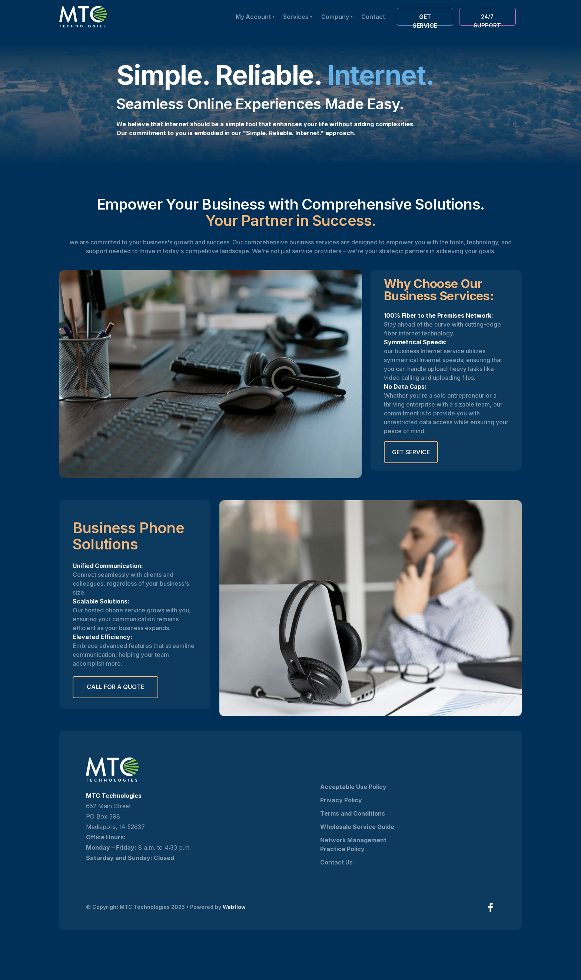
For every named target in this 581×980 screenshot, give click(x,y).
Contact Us (336, 862)
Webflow (234, 907)
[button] (336, 16)
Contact (373, 16)
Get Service (411, 452)
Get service (425, 19)
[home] (83, 16)
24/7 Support (487, 19)
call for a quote (115, 687)
